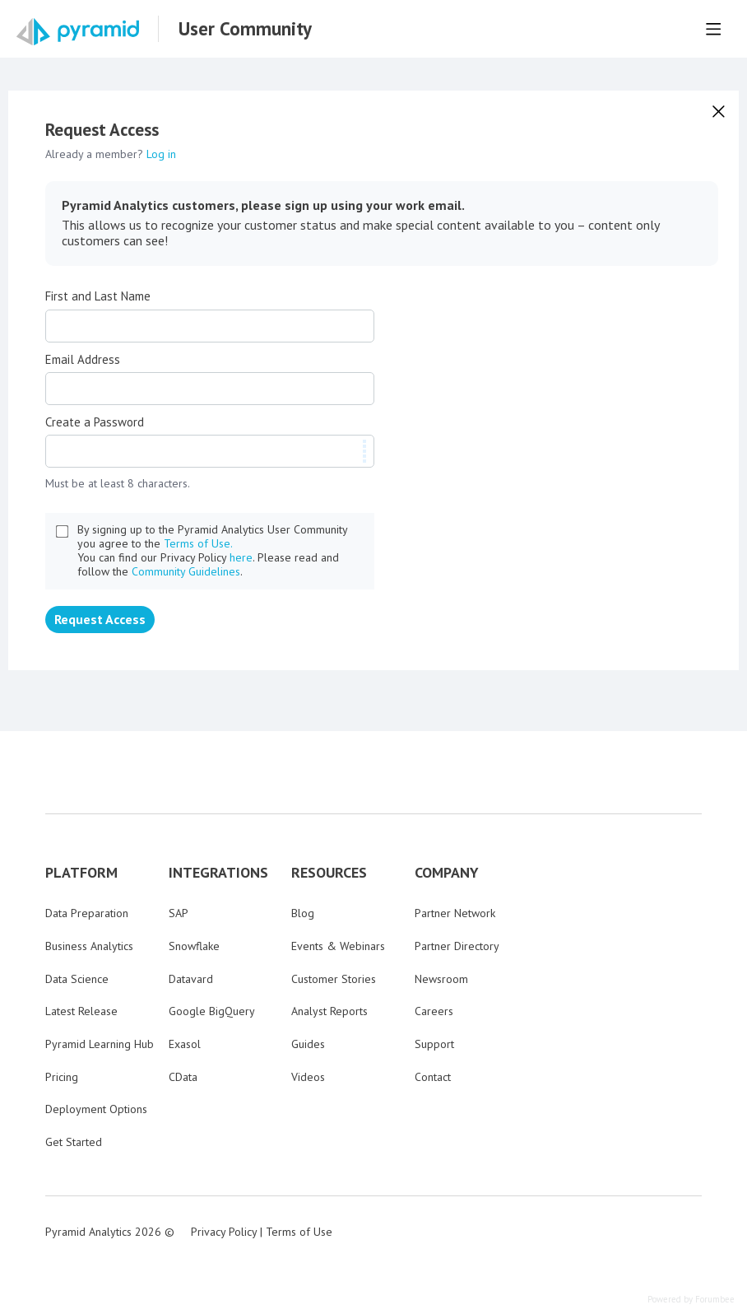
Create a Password (94, 422)
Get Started (73, 1142)
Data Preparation (86, 913)
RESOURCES (329, 873)
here (241, 557)
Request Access (100, 619)
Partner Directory (457, 946)
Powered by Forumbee (691, 1299)
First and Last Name (98, 296)
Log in (161, 154)
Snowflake (194, 946)
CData (183, 1076)
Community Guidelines (186, 571)
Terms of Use (299, 1231)
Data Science (77, 979)
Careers (434, 1011)
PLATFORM (81, 873)
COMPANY (447, 873)
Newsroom (441, 979)
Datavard (191, 979)
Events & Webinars (338, 946)
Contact (433, 1076)
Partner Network (455, 913)
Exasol (185, 1044)
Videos (308, 1076)
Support (434, 1044)
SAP (178, 913)
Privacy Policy (224, 1231)
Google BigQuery (212, 1011)
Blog (302, 913)
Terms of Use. (198, 543)
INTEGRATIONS (218, 873)
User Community (245, 28)
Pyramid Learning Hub (99, 1044)
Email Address (82, 359)
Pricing (61, 1076)
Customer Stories (333, 979)
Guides (308, 1044)
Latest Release (81, 1011)
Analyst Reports (329, 1011)
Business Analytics (89, 946)
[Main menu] (713, 29)
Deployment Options (96, 1109)
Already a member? (110, 154)
